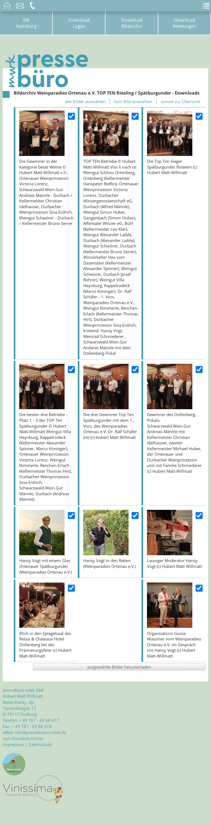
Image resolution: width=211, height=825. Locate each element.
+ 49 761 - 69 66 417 (39, 720)
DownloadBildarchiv (131, 23)
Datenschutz (40, 744)
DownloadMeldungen (184, 23)
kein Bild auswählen (133, 101)
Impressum (13, 744)
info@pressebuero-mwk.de (40, 732)
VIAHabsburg (26, 23)
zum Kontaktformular (23, 738)
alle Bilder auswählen (85, 101)
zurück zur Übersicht (180, 101)
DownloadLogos (79, 23)
